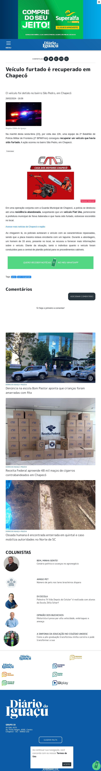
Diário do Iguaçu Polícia (16, 362)
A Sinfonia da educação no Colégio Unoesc (62, 611)
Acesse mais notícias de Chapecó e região (25, 216)
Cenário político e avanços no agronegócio (58, 540)
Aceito (66, 764)
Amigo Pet (42, 556)
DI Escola (42, 573)
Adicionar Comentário (81, 286)
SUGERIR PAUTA (50, 717)
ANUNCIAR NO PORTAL (50, 727)
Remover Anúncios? (88, 191)
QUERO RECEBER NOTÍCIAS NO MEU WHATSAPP (50, 252)
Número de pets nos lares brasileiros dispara (59, 559)
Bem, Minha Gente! (47, 537)
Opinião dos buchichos (50, 592)
